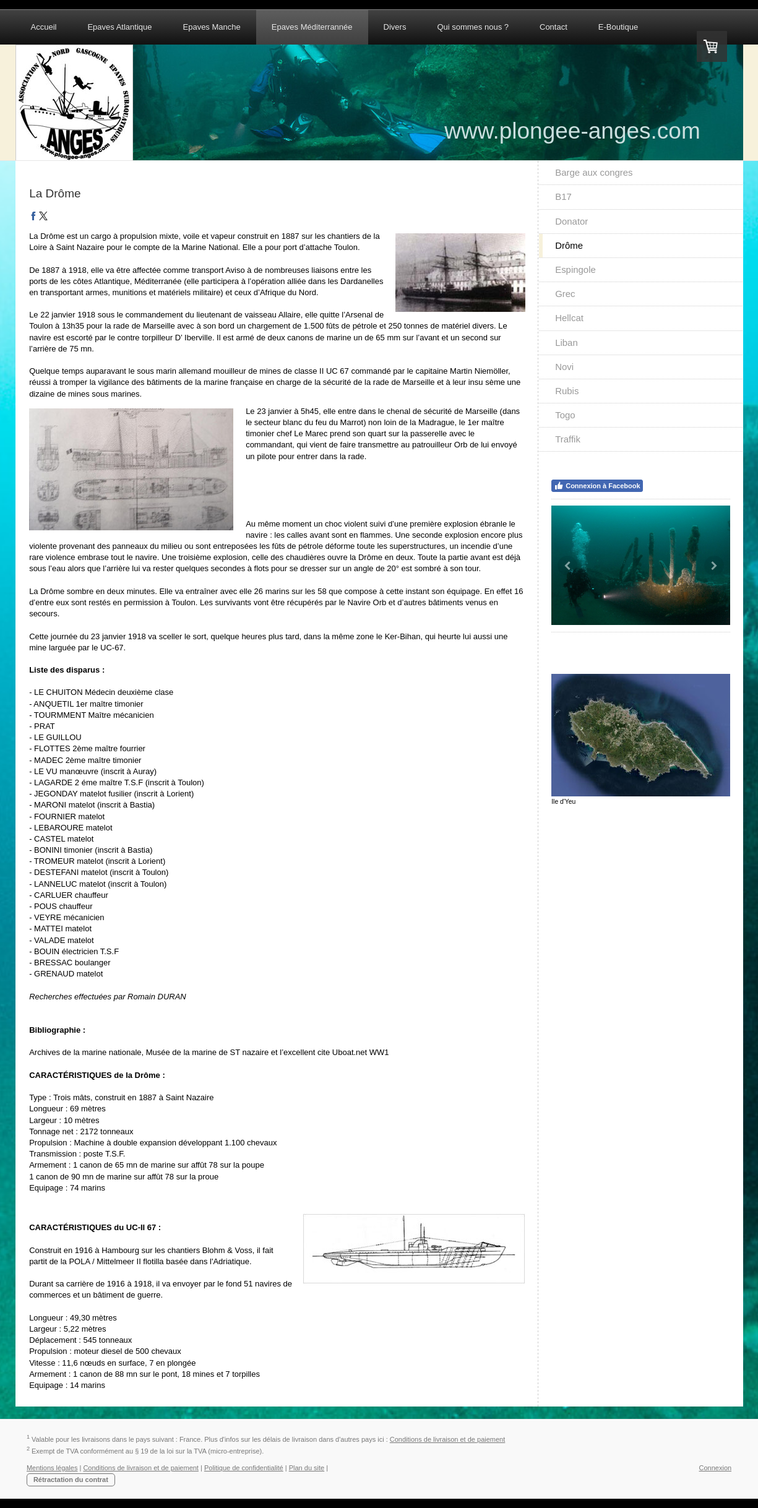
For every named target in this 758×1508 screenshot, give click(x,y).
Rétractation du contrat (70, 1479)
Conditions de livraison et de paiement (448, 1439)
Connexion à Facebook (597, 486)
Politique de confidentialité (243, 1467)
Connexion (715, 1467)
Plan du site (306, 1467)
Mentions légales (52, 1467)
